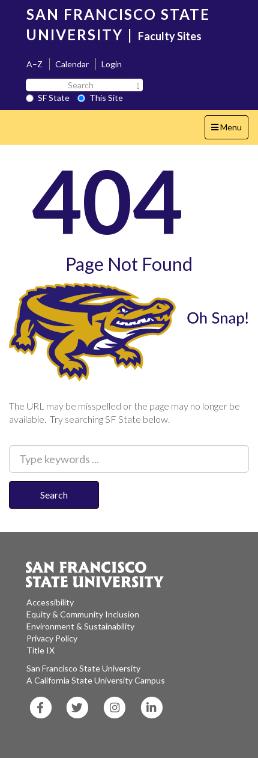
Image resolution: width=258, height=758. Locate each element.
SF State (48, 97)
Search (54, 494)
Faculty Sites (170, 36)
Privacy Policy (51, 638)
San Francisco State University (83, 668)
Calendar (72, 64)
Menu (229, 130)
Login (111, 64)
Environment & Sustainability (80, 626)
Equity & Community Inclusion (82, 614)
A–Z (34, 64)
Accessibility (50, 602)
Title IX (40, 650)
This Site (100, 97)
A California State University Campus (95, 680)
